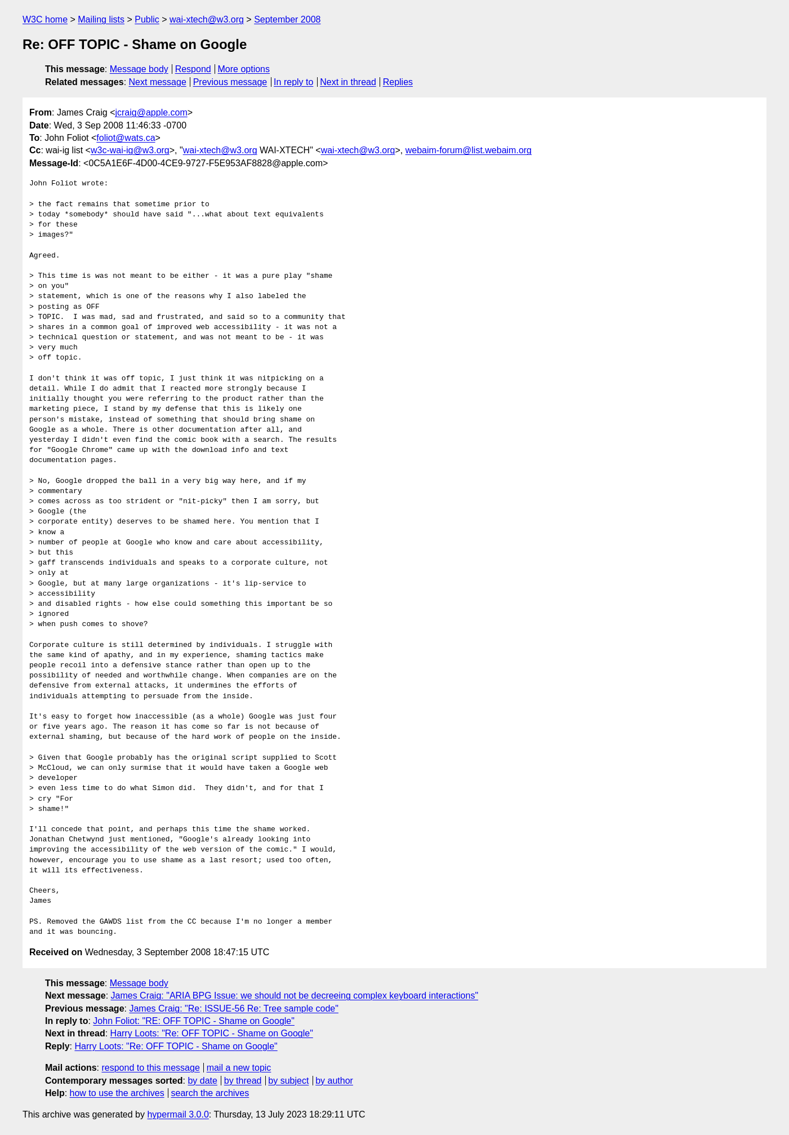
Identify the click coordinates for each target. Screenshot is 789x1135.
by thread (243, 1080)
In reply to (293, 82)
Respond (193, 69)
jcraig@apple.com (151, 112)
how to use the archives (117, 1093)
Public (147, 19)
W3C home (45, 19)
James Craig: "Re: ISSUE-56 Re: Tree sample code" (233, 1008)
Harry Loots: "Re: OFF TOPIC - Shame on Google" (211, 1033)
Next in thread (348, 82)
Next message (157, 82)
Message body (139, 69)
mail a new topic (239, 1067)
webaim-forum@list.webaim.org (468, 150)
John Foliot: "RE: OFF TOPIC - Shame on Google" (194, 1021)
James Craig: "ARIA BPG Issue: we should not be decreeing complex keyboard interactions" (295, 995)
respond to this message (150, 1067)
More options (244, 69)
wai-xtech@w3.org (207, 19)
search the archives (210, 1093)
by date (202, 1080)
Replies (398, 82)
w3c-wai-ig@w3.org (130, 150)
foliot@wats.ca (125, 138)
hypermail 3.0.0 (177, 1114)
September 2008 (287, 19)
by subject (288, 1080)
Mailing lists (101, 19)
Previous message (230, 82)
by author (334, 1080)
